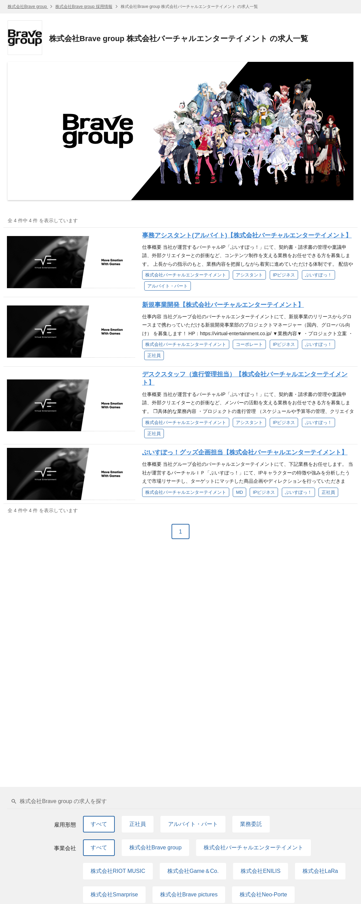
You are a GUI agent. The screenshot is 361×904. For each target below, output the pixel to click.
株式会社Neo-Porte (263, 894)
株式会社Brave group (28, 6)
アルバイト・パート (193, 824)
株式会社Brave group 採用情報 (83, 6)
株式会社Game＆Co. (193, 871)
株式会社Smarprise (114, 894)
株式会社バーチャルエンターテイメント (253, 847)
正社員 (137, 824)
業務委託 (251, 824)
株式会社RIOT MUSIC (118, 871)
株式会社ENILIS (260, 871)
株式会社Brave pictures (188, 894)
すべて (99, 824)
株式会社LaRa (320, 871)
